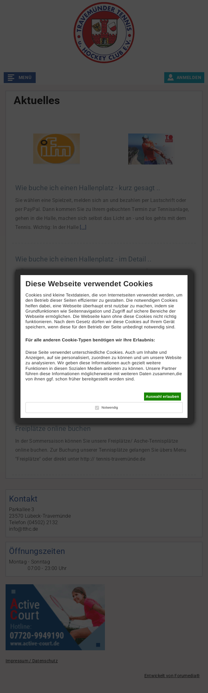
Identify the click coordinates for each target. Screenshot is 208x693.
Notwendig (110, 408)
